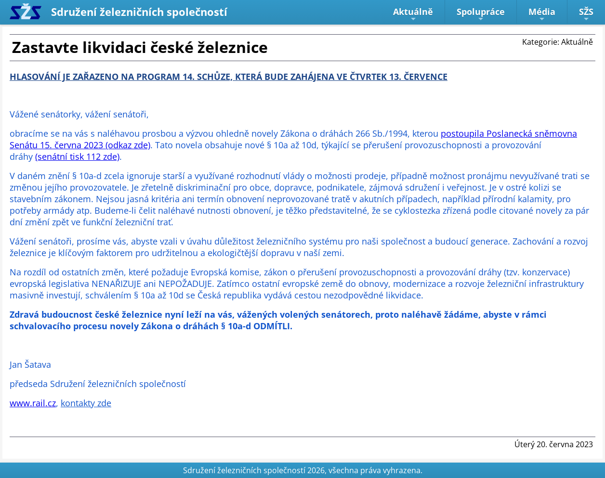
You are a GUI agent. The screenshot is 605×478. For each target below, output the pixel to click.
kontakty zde (86, 403)
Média (541, 14)
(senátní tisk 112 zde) (77, 156)
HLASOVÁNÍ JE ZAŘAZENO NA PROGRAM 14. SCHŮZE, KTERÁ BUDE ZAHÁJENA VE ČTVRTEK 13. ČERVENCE (228, 76)
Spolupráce (481, 14)
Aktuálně (413, 14)
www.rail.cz (33, 403)
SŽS (586, 14)
